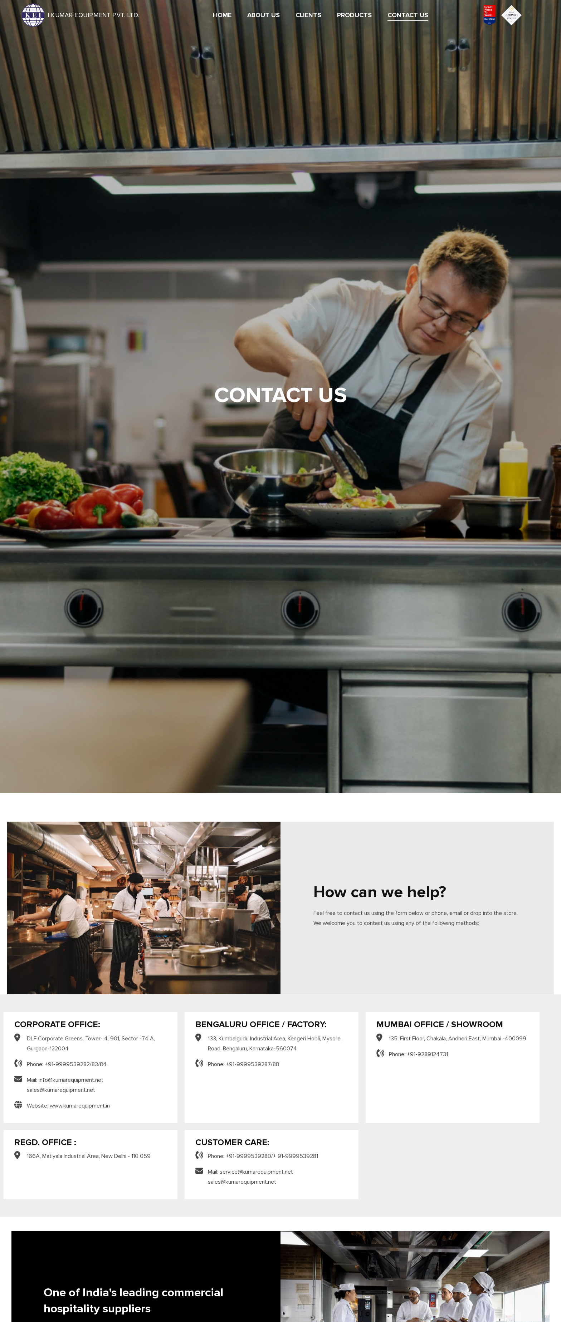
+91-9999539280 (248, 1156)
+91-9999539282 (67, 1064)
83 (95, 1064)
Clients (308, 15)
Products (354, 15)
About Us (263, 15)
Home (222, 15)
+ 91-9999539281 (295, 1156)
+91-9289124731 (427, 1054)
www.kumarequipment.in (80, 1105)
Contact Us (407, 15)
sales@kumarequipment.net (61, 1090)
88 (276, 1064)
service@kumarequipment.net (256, 1171)
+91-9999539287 (248, 1064)
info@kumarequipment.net (71, 1080)
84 (103, 1064)
